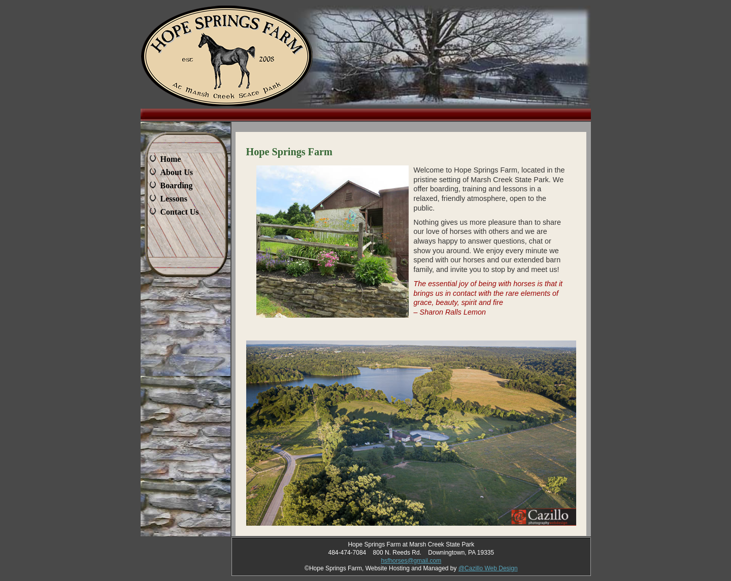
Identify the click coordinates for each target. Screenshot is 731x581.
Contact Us (179, 212)
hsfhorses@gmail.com (411, 560)
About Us (176, 172)
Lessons (173, 198)
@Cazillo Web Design (488, 568)
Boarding (176, 185)
